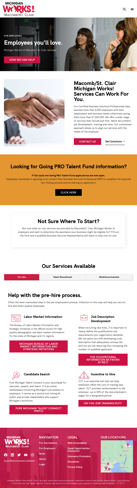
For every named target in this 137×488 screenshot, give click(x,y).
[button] (124, 9)
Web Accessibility (77, 442)
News (42, 453)
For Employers (47, 448)
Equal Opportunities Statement (79, 449)
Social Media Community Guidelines (19, 460)
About (42, 458)
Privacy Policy (75, 466)
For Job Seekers (48, 442)
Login (42, 464)
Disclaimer (73, 461)
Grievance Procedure (79, 456)
